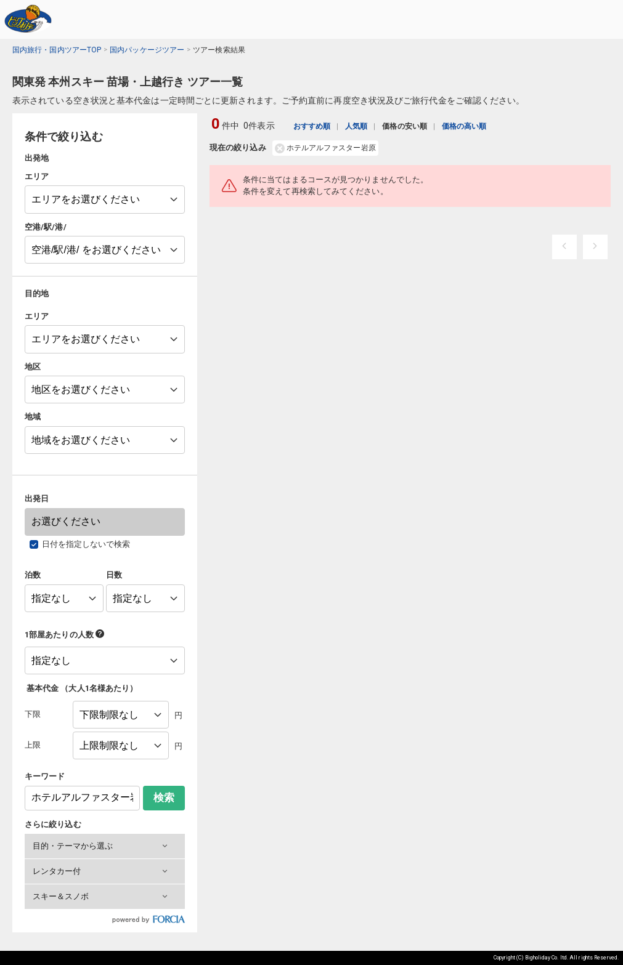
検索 (163, 798)
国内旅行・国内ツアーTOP (56, 50)
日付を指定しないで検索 (86, 544)
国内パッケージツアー (147, 50)
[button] (105, 846)
